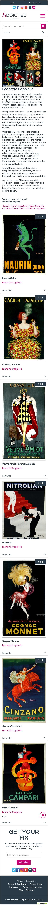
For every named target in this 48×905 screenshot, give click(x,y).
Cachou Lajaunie (11, 364)
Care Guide (14, 887)
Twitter (14, 7)
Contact (33, 7)
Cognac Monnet (10, 641)
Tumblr (30, 7)
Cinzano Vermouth (12, 726)
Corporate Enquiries (32, 887)
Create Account (35, 3)
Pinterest (26, 7)
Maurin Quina (9, 278)
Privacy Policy (36, 884)
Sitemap (30, 890)
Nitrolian (6, 542)
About (20, 881)
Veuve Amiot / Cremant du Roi (18, 463)
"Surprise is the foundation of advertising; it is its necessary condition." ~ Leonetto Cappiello (23, 207)
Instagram (22, 7)
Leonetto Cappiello (12, 282)
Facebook (18, 7)
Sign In (12, 3)
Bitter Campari (10, 807)
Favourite (24, 290)
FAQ (21, 890)
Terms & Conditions (17, 884)
